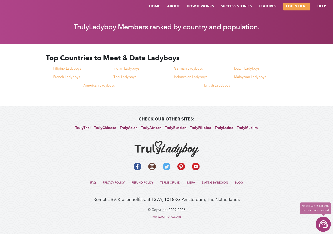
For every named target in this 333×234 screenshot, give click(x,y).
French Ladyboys (66, 77)
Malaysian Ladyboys (250, 77)
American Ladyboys (99, 85)
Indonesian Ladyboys (190, 77)
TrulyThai (83, 128)
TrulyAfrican (151, 128)
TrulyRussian (175, 128)
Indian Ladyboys (126, 68)
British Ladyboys (217, 85)
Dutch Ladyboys (247, 68)
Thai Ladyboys (124, 77)
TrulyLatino (224, 128)
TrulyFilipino (200, 128)
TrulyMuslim (247, 128)
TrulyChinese (105, 128)
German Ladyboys (188, 68)
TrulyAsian (129, 128)
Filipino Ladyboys (67, 68)
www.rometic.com (166, 217)
